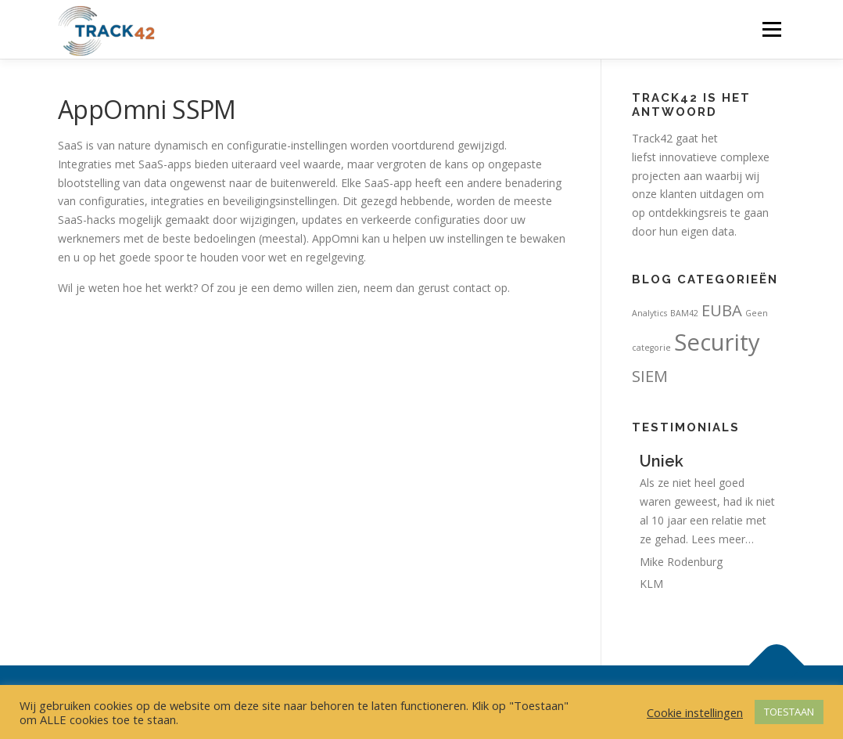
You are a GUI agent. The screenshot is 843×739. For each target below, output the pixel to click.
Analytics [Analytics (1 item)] (649, 313)
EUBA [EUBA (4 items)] (721, 310)
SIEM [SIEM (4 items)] (650, 376)
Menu (771, 29)
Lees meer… (722, 539)
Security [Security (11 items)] (717, 342)
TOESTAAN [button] (789, 712)
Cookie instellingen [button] (695, 712)
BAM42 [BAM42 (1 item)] (684, 313)
